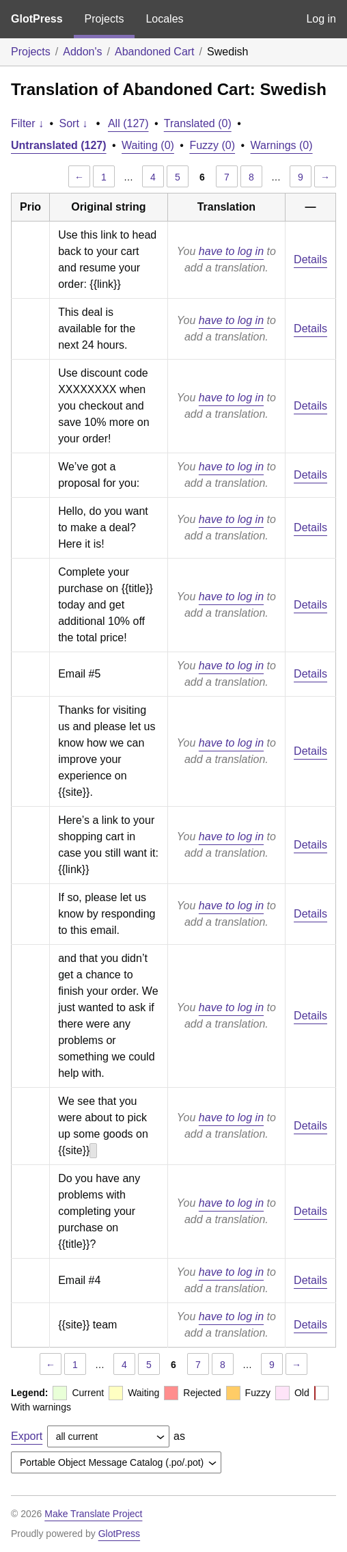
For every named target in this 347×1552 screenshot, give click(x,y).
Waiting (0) (148, 145)
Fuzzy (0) (212, 145)
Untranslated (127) (59, 145)
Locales (164, 19)
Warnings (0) (282, 145)
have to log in (231, 251)
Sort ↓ (73, 123)
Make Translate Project (93, 1513)
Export (26, 1436)
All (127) (128, 123)
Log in (321, 19)
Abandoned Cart (155, 51)
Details (310, 259)
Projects (104, 19)
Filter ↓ (27, 123)
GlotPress (37, 19)
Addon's (82, 51)
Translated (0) (198, 123)
